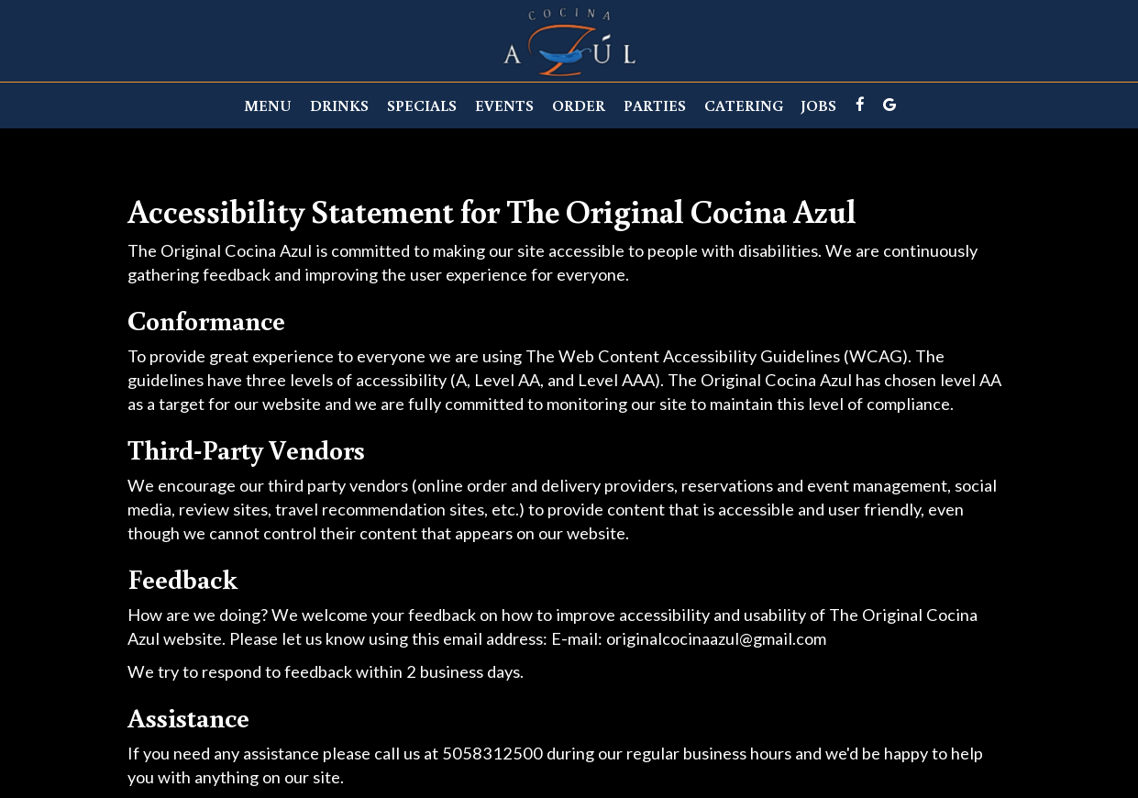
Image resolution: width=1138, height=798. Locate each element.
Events (504, 105)
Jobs (818, 105)
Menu (268, 105)
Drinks (339, 105)
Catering (743, 105)
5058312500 (492, 753)
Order (578, 105)
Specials (422, 105)
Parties (655, 105)
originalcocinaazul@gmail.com (716, 638)
